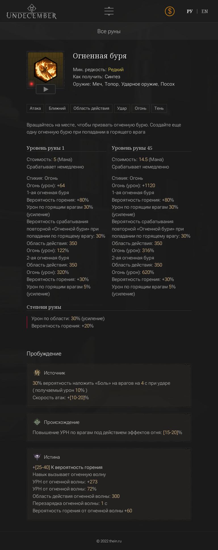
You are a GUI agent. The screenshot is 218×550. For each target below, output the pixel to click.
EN (205, 11)
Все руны (109, 31)
